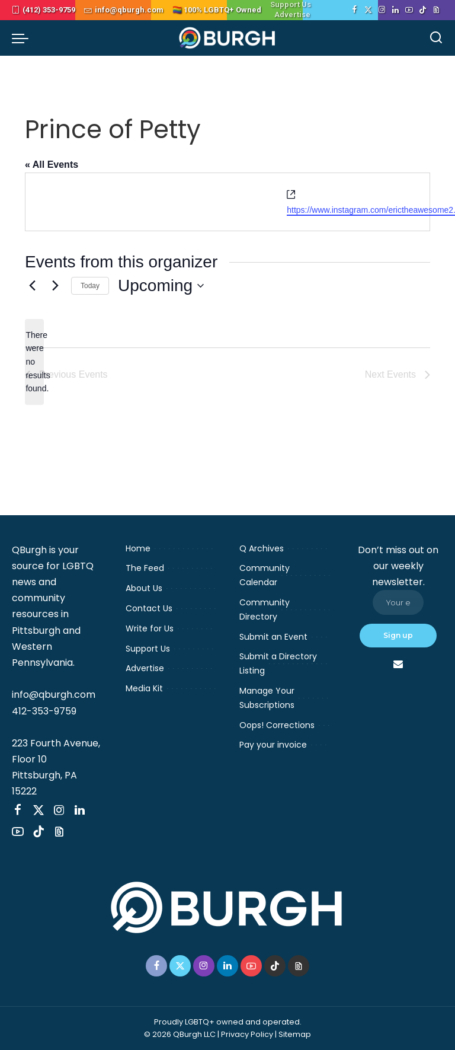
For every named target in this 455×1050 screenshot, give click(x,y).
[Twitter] (368, 10)
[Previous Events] (32, 286)
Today (90, 286)
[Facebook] (354, 10)
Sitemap (294, 1034)
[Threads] (436, 10)
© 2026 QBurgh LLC (180, 1034)
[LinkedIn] (395, 10)
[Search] (436, 38)
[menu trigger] (23, 38)
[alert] (34, 362)
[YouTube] (409, 10)
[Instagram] (382, 10)
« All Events (51, 164)
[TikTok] (423, 10)
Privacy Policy (247, 1034)
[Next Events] (55, 286)
